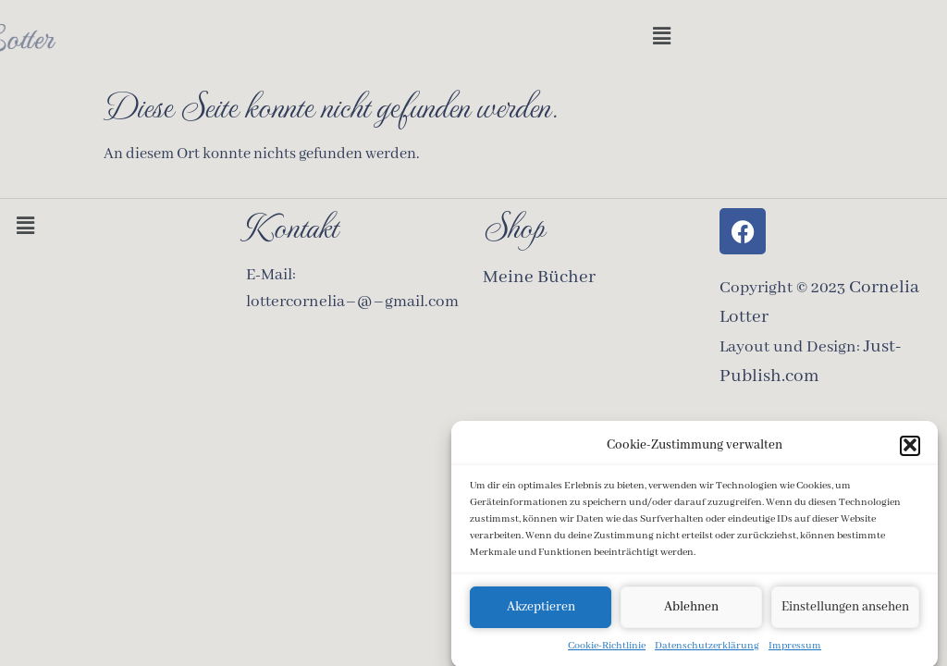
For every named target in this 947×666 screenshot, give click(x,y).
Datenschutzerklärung (707, 649)
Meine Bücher (539, 277)
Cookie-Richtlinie (607, 649)
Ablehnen (691, 610)
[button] (910, 449)
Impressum (795, 649)
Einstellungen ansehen (845, 610)
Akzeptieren (541, 610)
